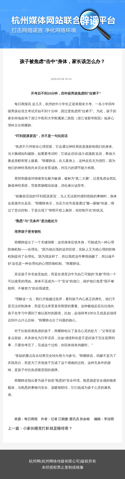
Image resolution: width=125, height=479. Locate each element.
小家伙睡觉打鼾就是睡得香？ (47, 428)
